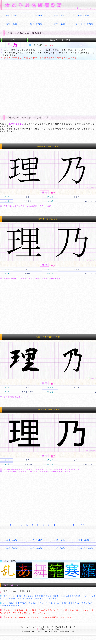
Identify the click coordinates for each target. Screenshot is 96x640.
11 (72, 525)
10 (66, 525)
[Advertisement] (48, 86)
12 (82, 525)
